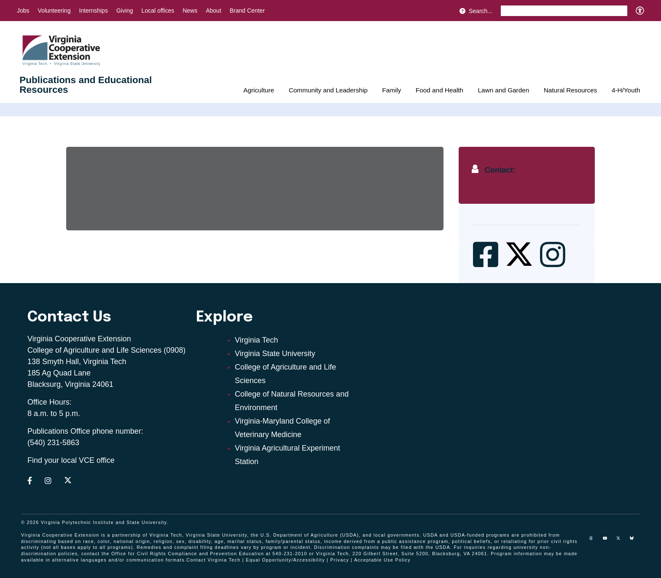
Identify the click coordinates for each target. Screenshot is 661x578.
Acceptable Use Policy (382, 559)
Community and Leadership (328, 90)
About (213, 10)
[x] (621, 541)
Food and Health (439, 90)
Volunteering (54, 10)
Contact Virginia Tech (213, 559)
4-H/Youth (626, 90)
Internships (93, 10)
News (190, 10)
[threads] (594, 541)
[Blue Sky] (635, 541)
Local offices (158, 10)
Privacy (339, 559)
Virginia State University (275, 353)
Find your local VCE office (71, 460)
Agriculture (258, 90)
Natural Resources (570, 90)
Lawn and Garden (503, 90)
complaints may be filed (382, 547)
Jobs (23, 10)
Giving (124, 10)
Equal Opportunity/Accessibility (285, 559)
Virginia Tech (256, 340)
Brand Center (247, 10)
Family (391, 90)
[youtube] (608, 541)
